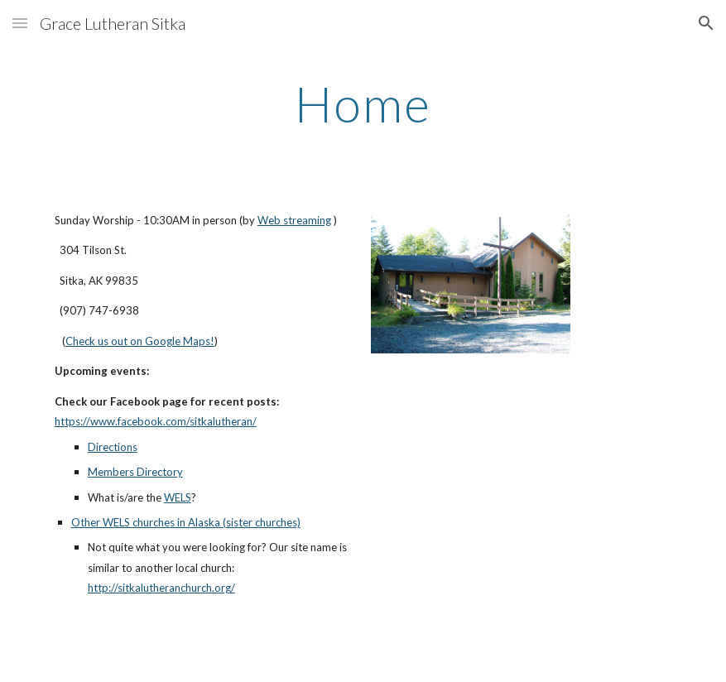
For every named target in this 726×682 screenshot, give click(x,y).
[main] (363, 103)
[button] (20, 23)
